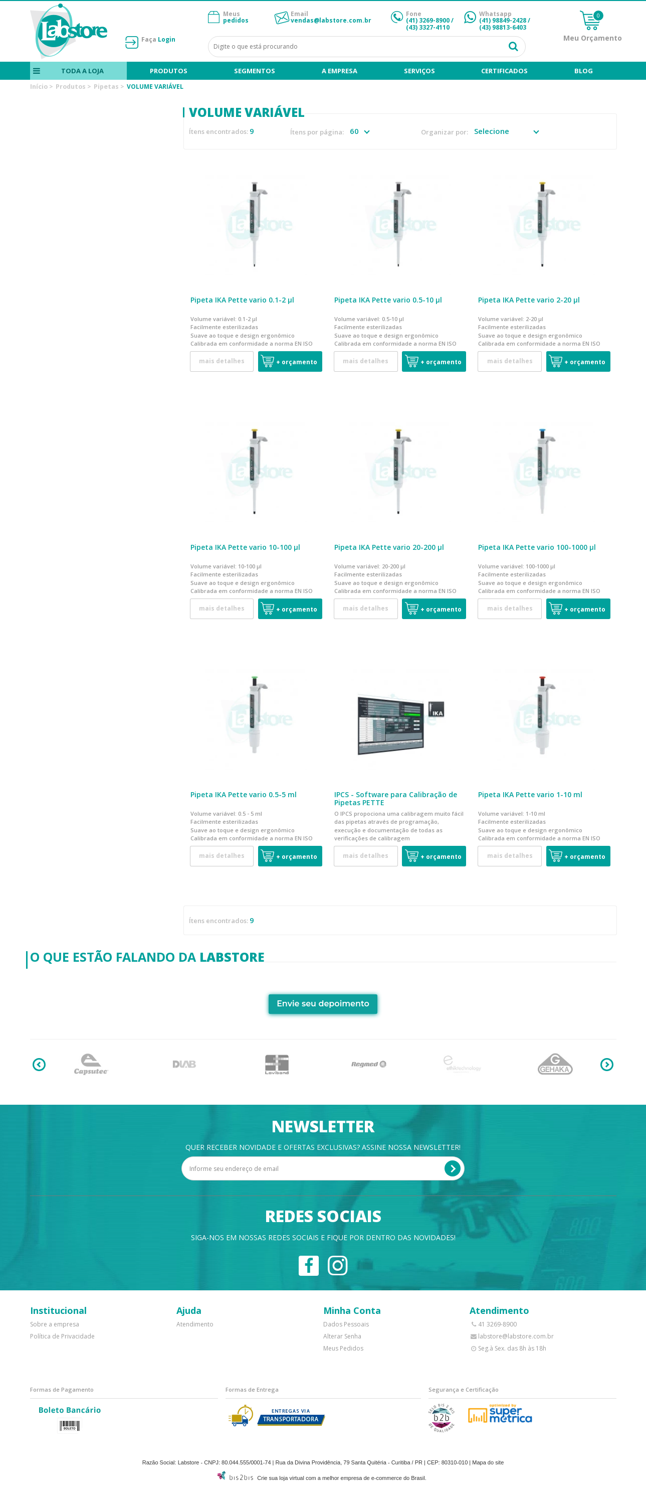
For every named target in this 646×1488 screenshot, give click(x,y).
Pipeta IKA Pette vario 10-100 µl (245, 547)
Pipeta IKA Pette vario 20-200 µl (389, 547)
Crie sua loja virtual (280, 1478)
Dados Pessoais (346, 1324)
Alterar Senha (342, 1336)
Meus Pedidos (343, 1348)
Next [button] (606, 1064)
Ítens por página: (317, 132)
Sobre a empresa (54, 1324)
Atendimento (194, 1324)
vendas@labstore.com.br (331, 20)
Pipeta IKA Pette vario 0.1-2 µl (242, 300)
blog (583, 70)
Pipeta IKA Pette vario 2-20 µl (529, 300)
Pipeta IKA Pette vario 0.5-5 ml (243, 794)
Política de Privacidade (62, 1336)
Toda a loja (82, 70)
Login (166, 39)
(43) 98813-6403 (502, 27)
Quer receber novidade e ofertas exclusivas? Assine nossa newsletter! (323, 1147)
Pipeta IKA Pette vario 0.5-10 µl (388, 300)
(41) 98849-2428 (502, 20)
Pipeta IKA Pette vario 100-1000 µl (537, 547)
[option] (91, 1064)
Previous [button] (39, 1064)
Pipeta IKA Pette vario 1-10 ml (530, 794)
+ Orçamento (296, 362)
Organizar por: (444, 132)
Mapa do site (488, 1462)
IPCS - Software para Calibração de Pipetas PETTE (395, 799)
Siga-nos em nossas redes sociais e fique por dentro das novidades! (323, 1237)
